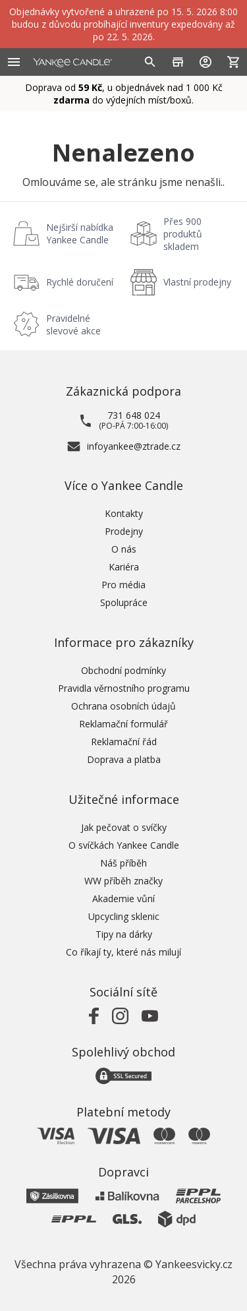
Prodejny (124, 531)
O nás (123, 549)
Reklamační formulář (123, 723)
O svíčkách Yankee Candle (124, 845)
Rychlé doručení (79, 282)
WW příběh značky (123, 880)
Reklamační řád (124, 741)
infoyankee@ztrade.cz (133, 446)
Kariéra (124, 567)
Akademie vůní (123, 898)
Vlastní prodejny (197, 282)
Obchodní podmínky (123, 670)
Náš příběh (123, 863)
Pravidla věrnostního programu (124, 688)
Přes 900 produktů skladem (182, 234)
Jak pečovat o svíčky (124, 827)
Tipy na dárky (124, 934)
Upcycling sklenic (123, 916)
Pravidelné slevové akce (73, 324)
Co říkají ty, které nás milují (123, 952)
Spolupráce (124, 602)
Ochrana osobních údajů (123, 706)
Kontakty (124, 513)
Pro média (123, 584)
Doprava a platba (124, 759)
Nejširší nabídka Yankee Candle (79, 233)
